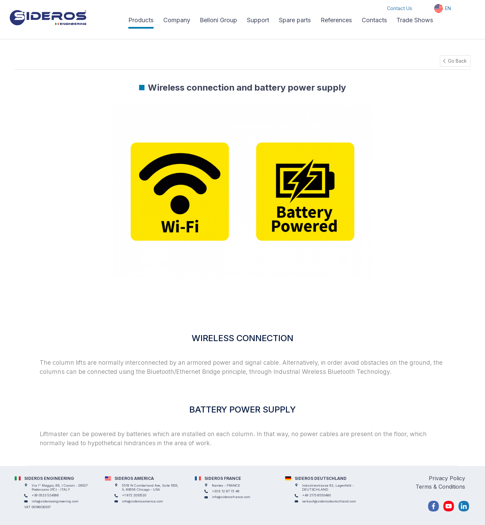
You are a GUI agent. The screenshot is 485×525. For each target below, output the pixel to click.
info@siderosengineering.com (55, 501)
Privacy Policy (447, 478)
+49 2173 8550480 (316, 495)
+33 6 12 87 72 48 (225, 491)
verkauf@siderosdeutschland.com (329, 501)
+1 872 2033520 (134, 495)
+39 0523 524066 (45, 495)
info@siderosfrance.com (231, 497)
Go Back (457, 61)
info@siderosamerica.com (142, 501)
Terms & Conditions (440, 486)
